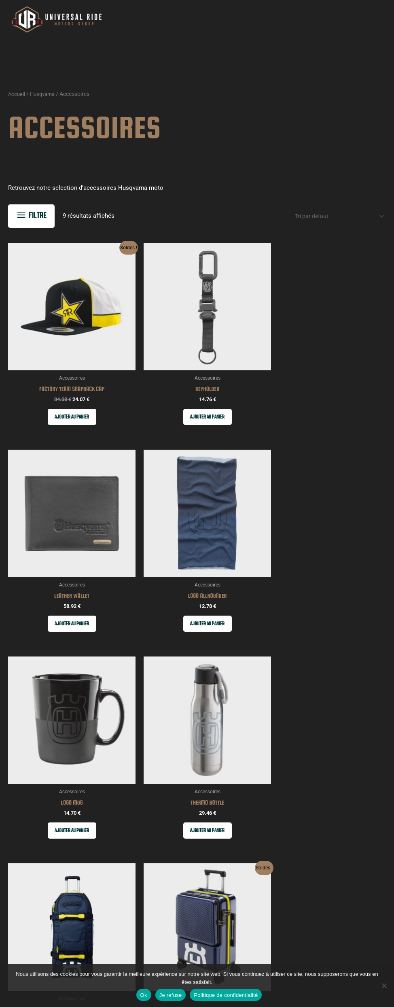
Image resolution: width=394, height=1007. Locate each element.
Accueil (17, 100)
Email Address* (208, 891)
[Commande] (334, 222)
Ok (143, 995)
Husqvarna (45, 100)
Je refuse (170, 995)
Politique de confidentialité (226, 995)
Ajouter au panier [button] (52, 389)
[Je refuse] (384, 986)
